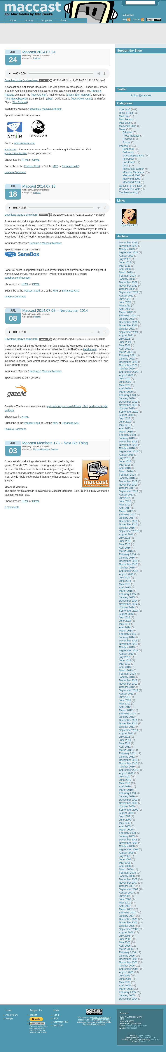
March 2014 (126, 630)
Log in (56, 1015)
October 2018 (127, 448)
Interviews (128, 158)
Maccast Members (133, 172)
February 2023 (127, 275)
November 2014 (128, 604)
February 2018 (127, 474)
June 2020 (125, 381)
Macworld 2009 (131, 178)
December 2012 (128, 680)
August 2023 (126, 255)
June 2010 (125, 779)
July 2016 (124, 537)
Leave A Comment (15, 172)
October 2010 (127, 766)
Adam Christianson (100, 1017)
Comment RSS (60, 1022)
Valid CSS (58, 1025)
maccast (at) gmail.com (136, 1026)
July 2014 (124, 617)
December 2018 (128, 441)
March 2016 (126, 550)
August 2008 (126, 852)
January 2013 (127, 677)
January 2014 (127, 637)
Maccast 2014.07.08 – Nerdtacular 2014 (55, 310)
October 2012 (127, 686)
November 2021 (128, 325)
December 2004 (128, 998)
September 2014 (128, 610)
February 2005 (127, 992)
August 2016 (126, 534)
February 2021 (127, 355)
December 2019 (128, 401)
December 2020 (128, 361)
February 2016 (127, 554)
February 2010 (127, 793)
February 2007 (127, 912)
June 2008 (125, 859)
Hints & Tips (126, 112)
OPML (36, 159)
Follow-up (128, 152)
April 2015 (125, 587)
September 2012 (128, 690)
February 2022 (127, 315)
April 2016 (125, 547)
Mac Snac (124, 122)
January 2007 (127, 915)
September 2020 (128, 371)
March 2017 (126, 511)
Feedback (128, 148)
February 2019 (127, 434)
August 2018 (126, 454)
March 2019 (126, 431)
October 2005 (127, 965)
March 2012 (126, 710)
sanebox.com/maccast (17, 277)
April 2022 (125, 308)
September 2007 (128, 889)
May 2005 (124, 982)
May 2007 (124, 902)
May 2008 (124, 862)
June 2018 (125, 461)
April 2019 (125, 428)
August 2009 (126, 813)
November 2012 (128, 683)
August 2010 (126, 773)
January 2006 (127, 955)
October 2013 (127, 647)
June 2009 (125, 819)
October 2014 (127, 607)
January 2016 (127, 557)
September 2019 (128, 411)
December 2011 (128, 720)
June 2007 (125, 899)
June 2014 (125, 620)
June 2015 (125, 580)
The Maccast (83, 1017)
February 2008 (127, 872)
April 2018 (125, 468)
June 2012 (125, 700)
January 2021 (127, 358)
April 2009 (125, 826)
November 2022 (128, 285)
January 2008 (127, 876)
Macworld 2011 (128, 126)
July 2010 (124, 776)
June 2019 (125, 421)
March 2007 (126, 909)
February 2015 (127, 594)
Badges (9, 1018)
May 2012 (124, 703)
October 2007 (127, 885)
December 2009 (128, 799)
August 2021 (126, 335)
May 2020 (124, 385)
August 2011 (126, 733)
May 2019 (124, 424)
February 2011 (127, 753)
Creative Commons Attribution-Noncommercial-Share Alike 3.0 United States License (94, 1022)
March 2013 (126, 670)
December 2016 (128, 521)
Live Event (129, 162)
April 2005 (125, 985)
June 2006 (125, 939)
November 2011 (128, 723)
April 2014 (125, 627)
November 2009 (128, 803)
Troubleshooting (128, 192)
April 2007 (125, 905)
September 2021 (128, 332)
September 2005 (128, 968)
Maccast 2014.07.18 (38, 186)
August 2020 (126, 375)
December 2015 (128, 560)
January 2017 (127, 517)
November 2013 (128, 643)
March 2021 (126, 351)
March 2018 (126, 471)
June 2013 (125, 660)
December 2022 (128, 282)
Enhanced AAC (70, 166)
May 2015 (124, 584)
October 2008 (127, 846)
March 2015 (126, 590)
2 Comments (12, 507)
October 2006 (127, 925)
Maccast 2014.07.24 (38, 52)
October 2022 (127, 288)
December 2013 (128, 640)
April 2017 (125, 507)
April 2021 (125, 348)
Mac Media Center (133, 168)
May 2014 (124, 623)
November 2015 (128, 564)
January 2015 (127, 597)
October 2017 (127, 487)
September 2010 (128, 769)
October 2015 (127, 567)
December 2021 (128, 322)
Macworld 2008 (131, 175)
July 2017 (124, 497)
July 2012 (124, 696)
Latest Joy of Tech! (129, 224)
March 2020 (126, 391)
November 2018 (128, 444)
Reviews (127, 138)
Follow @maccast (140, 95)
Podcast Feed (32, 166)
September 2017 (128, 491)
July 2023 (124, 259)
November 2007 (128, 882)
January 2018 (127, 478)
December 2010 (128, 759)
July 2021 (124, 338)
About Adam (12, 1015)
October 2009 (127, 806)
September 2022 (128, 292)
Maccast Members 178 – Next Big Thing (55, 443)
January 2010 (127, 796)
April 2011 (125, 746)
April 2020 (125, 388)
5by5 (50, 98)
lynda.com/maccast (16, 153)
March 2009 (126, 829)
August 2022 (126, 295)
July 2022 (124, 298)
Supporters (46, 20)
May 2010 (124, 783)
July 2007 (124, 895)
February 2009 (127, 832)
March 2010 (126, 789)
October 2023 (127, 249)
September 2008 (128, 849)
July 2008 (124, 856)
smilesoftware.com (24, 143)
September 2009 (128, 809)
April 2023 (125, 269)
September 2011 (128, 730)
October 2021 (127, 328)
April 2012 (125, 706)
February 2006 (127, 952)
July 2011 (124, 736)
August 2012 (126, 693)
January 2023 (127, 279)
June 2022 (125, 302)
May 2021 (124, 345)
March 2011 (126, 750)
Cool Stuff (124, 109)
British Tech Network (78, 94)
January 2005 (127, 995)
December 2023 (128, 242)
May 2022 (124, 305)
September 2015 (128, 570)
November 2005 (128, 962)
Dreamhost (144, 1042)
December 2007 (128, 879)
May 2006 (124, 942)
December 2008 (128, 839)
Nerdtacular (90, 349)
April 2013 (125, 667)
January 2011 (127, 756)
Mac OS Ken (39, 94)
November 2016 (128, 524)
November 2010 (128, 763)
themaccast (132, 1028)
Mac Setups (126, 119)
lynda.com (10, 149)
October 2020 (127, 368)
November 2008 (128, 842)
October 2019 (127, 408)
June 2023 (125, 262)
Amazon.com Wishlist (38, 1032)
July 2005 (124, 975)
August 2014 (126, 614)
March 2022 (126, 312)
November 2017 (128, 484)
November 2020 (128, 365)
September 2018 (128, 451)
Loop (125, 165)
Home (13, 20)
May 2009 (124, 822)
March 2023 (126, 272)
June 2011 (125, 740)
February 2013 (127, 673)
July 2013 (124, 657)
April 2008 (125, 866)
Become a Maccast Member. (46, 108)
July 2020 (124, 378)
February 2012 (127, 713)
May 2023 (124, 265)
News (122, 129)
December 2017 (128, 481)
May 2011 (124, 743)
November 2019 (128, 405)
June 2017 (125, 501)
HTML (25, 159)
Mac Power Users (82, 98)
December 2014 (128, 600)
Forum (64, 20)
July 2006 (124, 935)
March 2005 (126, 988)
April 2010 (125, 786)
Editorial (127, 132)
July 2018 (124, 458)
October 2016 (127, 527)
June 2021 (125, 342)
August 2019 (126, 415)
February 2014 (127, 633)
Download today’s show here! (21, 80)
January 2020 (127, 398)
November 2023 (128, 245)
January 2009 (127, 836)
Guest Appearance (133, 155)
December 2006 (128, 919)
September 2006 (128, 929)
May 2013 (124, 663)
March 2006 (126, 949)
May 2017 (124, 504)
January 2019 (127, 438)
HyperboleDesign (145, 1035)
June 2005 (125, 978)
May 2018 (124, 464)
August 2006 (126, 932)
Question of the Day (130, 185)
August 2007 (126, 892)
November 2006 (128, 922)
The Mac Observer (16, 98)
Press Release (131, 135)
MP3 (55, 166)
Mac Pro (124, 116)
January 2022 (127, 318)
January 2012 (127, 716)
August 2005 (126, 972)
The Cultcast (20, 102)
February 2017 (127, 514)
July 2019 (124, 418)
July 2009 (124, 816)
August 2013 (126, 653)
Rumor (126, 142)
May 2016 (124, 544)
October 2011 (127, 726)
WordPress (155, 1040)
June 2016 (125, 541)
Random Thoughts (129, 189)
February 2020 (127, 395)
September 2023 (128, 252)
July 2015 (124, 577)
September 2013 (128, 650)
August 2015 (126, 574)
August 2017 (126, 494)
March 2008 (126, 869)
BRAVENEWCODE (147, 1038)
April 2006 (125, 945)
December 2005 (128, 958)
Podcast (29, 20)
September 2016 (128, 531)
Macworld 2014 (131, 182)
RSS (55, 1018)
